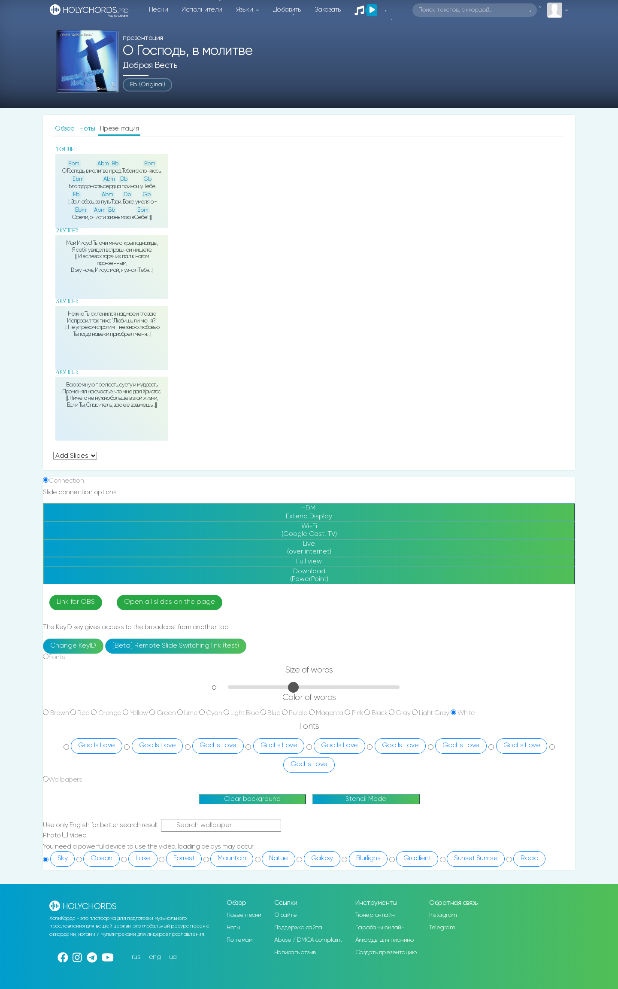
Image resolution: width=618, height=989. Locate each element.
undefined (75, 456)
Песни (158, 9)
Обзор (65, 128)
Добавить (287, 9)
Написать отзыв (295, 952)
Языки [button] (245, 9)
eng (155, 957)
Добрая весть (150, 65)
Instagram (443, 915)
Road (529, 858)
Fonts (56, 657)
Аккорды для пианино (384, 940)
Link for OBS (76, 602)
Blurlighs (368, 858)
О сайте (285, 915)
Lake (143, 858)
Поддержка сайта (298, 928)
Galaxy (322, 858)
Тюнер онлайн (375, 915)
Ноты (88, 128)
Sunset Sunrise (475, 858)
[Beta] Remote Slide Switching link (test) (175, 645)
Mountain (232, 858)
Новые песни (244, 915)
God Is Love (96, 745)
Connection (66, 481)
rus (136, 957)
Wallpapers (65, 779)
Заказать (328, 9)
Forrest (184, 858)
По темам (239, 940)
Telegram (442, 928)
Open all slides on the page (169, 602)
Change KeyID (73, 645)
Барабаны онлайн (380, 928)
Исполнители (202, 9)
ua (173, 957)
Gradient (417, 858)
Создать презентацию (386, 952)
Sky (63, 858)
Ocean (101, 858)
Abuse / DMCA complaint (308, 940)
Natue (278, 858)
